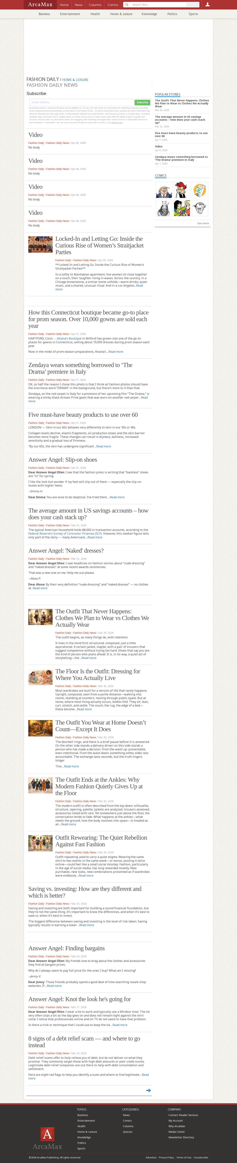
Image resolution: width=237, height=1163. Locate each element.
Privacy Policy (166, 1157)
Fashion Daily (36, 142)
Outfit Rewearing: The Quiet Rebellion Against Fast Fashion (101, 841)
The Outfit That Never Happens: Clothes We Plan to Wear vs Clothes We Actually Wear (102, 618)
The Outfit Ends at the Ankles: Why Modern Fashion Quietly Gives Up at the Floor (99, 786)
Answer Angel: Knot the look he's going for (79, 999)
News (126, 1115)
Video (35, 134)
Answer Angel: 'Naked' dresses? (66, 550)
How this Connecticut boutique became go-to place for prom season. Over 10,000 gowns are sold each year (88, 319)
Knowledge (149, 14)
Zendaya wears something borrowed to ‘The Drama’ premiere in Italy (80, 368)
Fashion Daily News (57, 142)
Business (44, 14)
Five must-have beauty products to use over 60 (83, 414)
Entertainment (70, 14)
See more (203, 223)
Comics (127, 1120)
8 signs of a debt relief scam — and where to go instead (84, 1041)
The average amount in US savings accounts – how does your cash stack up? (88, 514)
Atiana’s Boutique (69, 338)
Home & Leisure (121, 14)
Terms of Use (183, 1157)
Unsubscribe (201, 1157)
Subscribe (142, 102)
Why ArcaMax (176, 1126)
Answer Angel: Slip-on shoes (62, 459)
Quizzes (127, 1131)
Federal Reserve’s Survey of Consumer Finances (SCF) (65, 533)
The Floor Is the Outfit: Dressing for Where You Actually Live (97, 674)
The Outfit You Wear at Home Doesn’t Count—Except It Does (100, 726)
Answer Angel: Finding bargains (66, 948)
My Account (175, 1120)
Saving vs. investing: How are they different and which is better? (84, 892)
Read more (116, 352)
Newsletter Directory (181, 1137)
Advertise (151, 1157)
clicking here (117, 122)
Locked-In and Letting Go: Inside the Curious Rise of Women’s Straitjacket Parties (99, 245)
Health (95, 14)
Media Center (176, 1131)
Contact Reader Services (183, 1115)
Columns (128, 1126)
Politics (172, 14)
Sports (193, 14)
